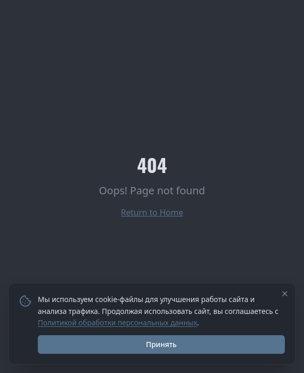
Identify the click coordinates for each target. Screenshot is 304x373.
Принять (161, 344)
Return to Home (152, 212)
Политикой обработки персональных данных (117, 322)
